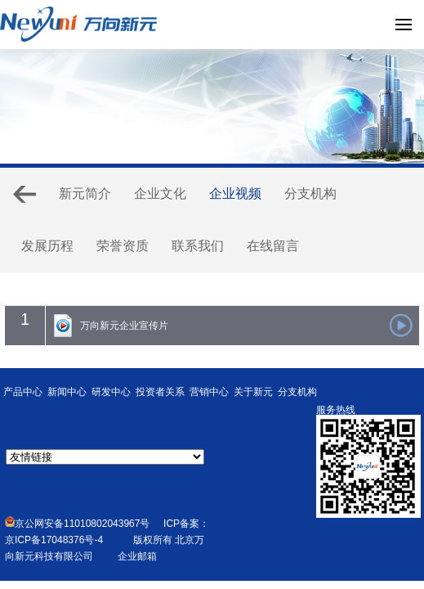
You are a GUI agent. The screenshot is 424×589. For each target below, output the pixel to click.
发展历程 (47, 246)
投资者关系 (160, 392)
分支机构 (310, 193)
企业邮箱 (137, 556)
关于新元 (253, 392)
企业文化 (160, 193)
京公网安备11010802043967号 (77, 523)
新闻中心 (67, 392)
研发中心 (111, 392)
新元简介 (85, 193)
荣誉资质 (122, 246)
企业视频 (235, 193)
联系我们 (198, 246)
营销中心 (209, 392)
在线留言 (273, 246)
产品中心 (22, 392)
